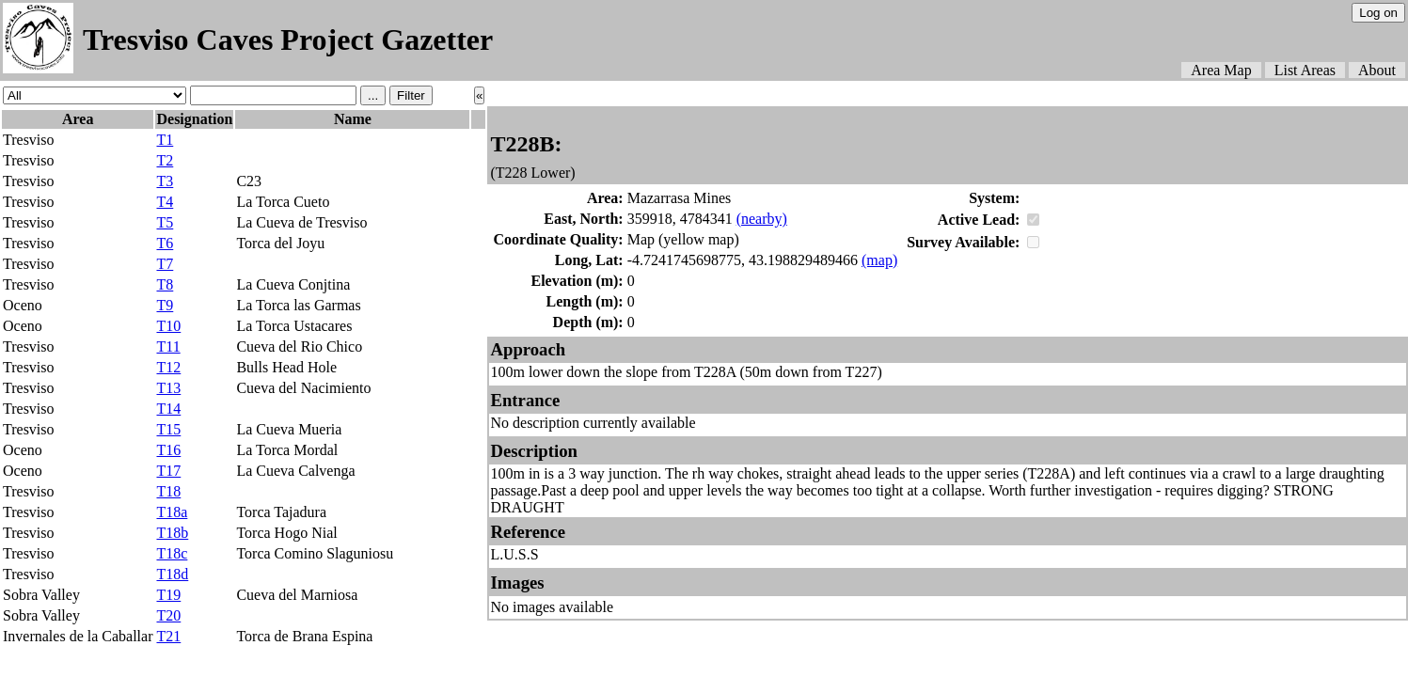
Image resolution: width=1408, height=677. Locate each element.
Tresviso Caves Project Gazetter (288, 39)
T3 (164, 181)
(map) (879, 260)
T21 (168, 636)
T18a (171, 512)
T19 (168, 595)
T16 (168, 450)
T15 (168, 429)
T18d (172, 574)
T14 (168, 409)
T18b (172, 533)
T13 (168, 388)
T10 (168, 326)
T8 (164, 284)
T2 (164, 160)
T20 (168, 615)
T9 (164, 305)
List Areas (1305, 70)
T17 (168, 471)
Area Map (1221, 70)
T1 (164, 140)
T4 (164, 202)
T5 (164, 222)
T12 (168, 367)
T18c (171, 553)
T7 (164, 264)
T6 (164, 243)
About (1377, 70)
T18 (168, 491)
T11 (168, 346)
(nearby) (761, 219)
